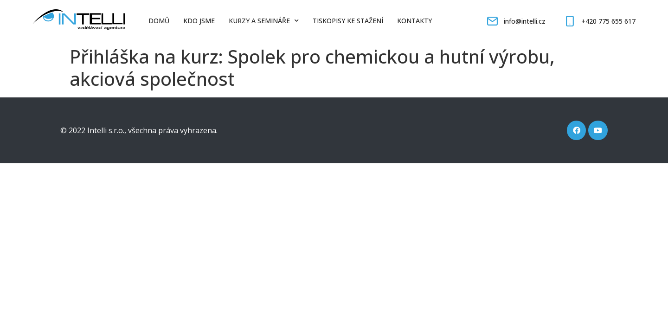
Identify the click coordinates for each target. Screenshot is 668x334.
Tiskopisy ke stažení (348, 20)
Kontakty (414, 20)
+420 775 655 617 (608, 21)
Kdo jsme (199, 20)
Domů (158, 20)
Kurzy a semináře (264, 21)
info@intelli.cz (525, 21)
